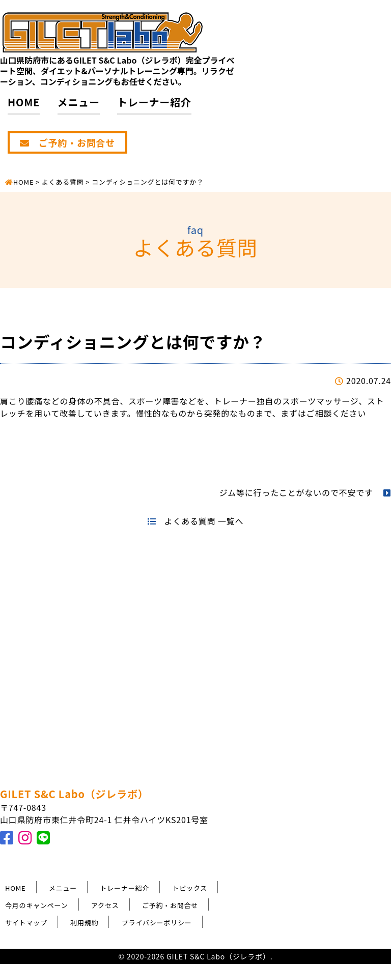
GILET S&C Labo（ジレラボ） (74, 793)
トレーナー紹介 (154, 102)
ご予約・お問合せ (67, 142)
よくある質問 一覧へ (195, 521)
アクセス (105, 905)
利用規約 (84, 922)
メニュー (79, 102)
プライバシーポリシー (157, 922)
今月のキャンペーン (36, 905)
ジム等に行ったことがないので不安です (305, 492)
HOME (24, 102)
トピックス (190, 888)
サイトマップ (26, 922)
